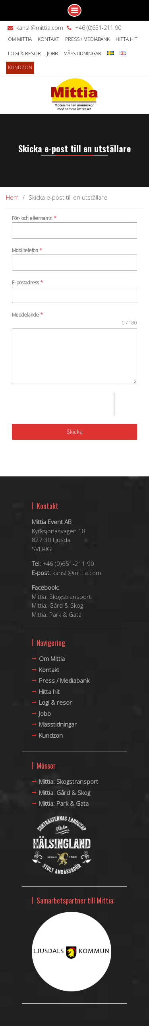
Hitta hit (126, 39)
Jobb (52, 53)
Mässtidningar (82, 53)
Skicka (75, 431)
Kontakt (48, 39)
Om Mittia (20, 39)
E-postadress (27, 282)
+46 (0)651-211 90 (98, 27)
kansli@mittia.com (39, 27)
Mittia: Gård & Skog (57, 605)
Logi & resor (24, 53)
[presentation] (63, 404)
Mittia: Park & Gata (56, 614)
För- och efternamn (34, 218)
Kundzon (20, 67)
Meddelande (27, 314)
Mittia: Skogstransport (61, 596)
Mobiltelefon (27, 250)
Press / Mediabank (87, 39)
